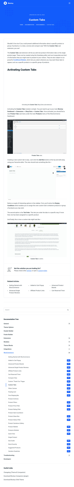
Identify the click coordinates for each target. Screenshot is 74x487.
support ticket (42, 271)
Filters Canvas (39, 388)
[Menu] (69, 3)
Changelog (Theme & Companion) (14, 472)
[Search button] (68, 310)
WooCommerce (37, 353)
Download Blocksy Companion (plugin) (16, 476)
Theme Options (9, 327)
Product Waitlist (39, 427)
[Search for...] (35, 310)
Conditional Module (19, 60)
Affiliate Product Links (37, 290)
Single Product (12, 437)
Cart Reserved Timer (58, 290)
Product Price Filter (39, 406)
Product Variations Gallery (16, 423)
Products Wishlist (39, 430)
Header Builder (8, 331)
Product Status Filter (39, 420)
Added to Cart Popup (37, 285)
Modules (37, 342)
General (37, 324)
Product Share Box (39, 416)
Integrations (37, 349)
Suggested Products (39, 448)
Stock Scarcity (39, 444)
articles (29, 271)
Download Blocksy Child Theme (14, 480)
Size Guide (39, 441)
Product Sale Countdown (15, 413)
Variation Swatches (39, 451)
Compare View (39, 378)
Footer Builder (8, 334)
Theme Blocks (37, 345)
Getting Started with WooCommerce (19, 357)
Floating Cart (39, 392)
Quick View (39, 434)
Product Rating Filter (39, 409)
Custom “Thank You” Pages (39, 381)
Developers (7, 459)
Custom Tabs (39, 385)
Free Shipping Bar (39, 395)
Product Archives (13, 399)
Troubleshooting (37, 455)
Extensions (37, 338)
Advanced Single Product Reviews (39, 367)
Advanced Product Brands (39, 364)
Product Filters (39, 402)
